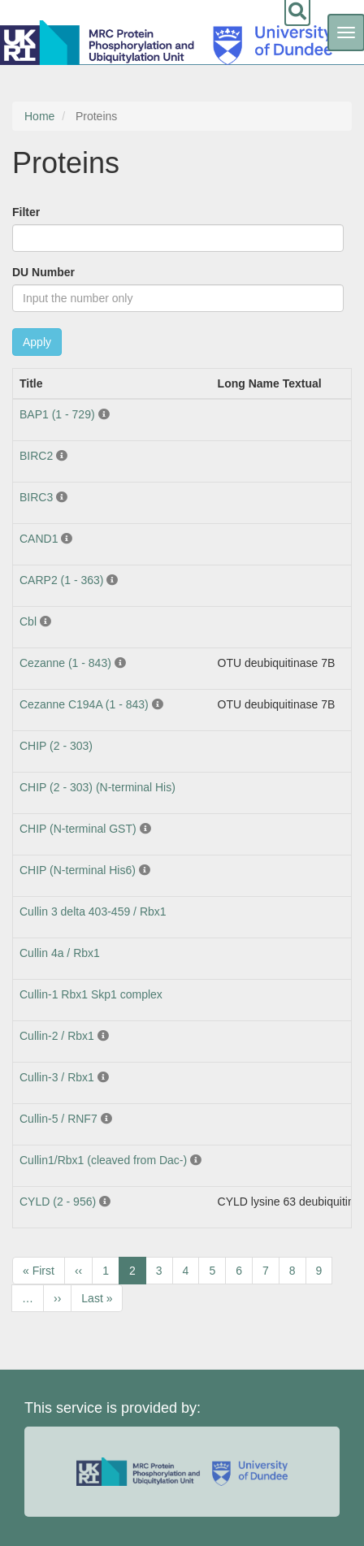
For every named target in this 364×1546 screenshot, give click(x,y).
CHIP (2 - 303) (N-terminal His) (98, 787)
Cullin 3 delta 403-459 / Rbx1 (93, 911)
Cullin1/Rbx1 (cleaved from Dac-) (103, 1160)
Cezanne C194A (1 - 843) (84, 704)
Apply (37, 342)
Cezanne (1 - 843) (65, 662)
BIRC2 (36, 455)
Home (39, 116)
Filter (26, 212)
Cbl (28, 621)
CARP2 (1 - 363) (61, 580)
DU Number (43, 272)
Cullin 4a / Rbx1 (60, 952)
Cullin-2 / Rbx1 (57, 1035)
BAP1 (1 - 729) (57, 414)
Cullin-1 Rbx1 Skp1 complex (91, 994)
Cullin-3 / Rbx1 (57, 1077)
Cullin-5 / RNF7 (59, 1118)
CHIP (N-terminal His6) (78, 870)
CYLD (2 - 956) (58, 1201)
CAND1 (39, 538)
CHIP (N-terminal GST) (78, 828)
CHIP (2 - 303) (56, 745)
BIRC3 (36, 497)
